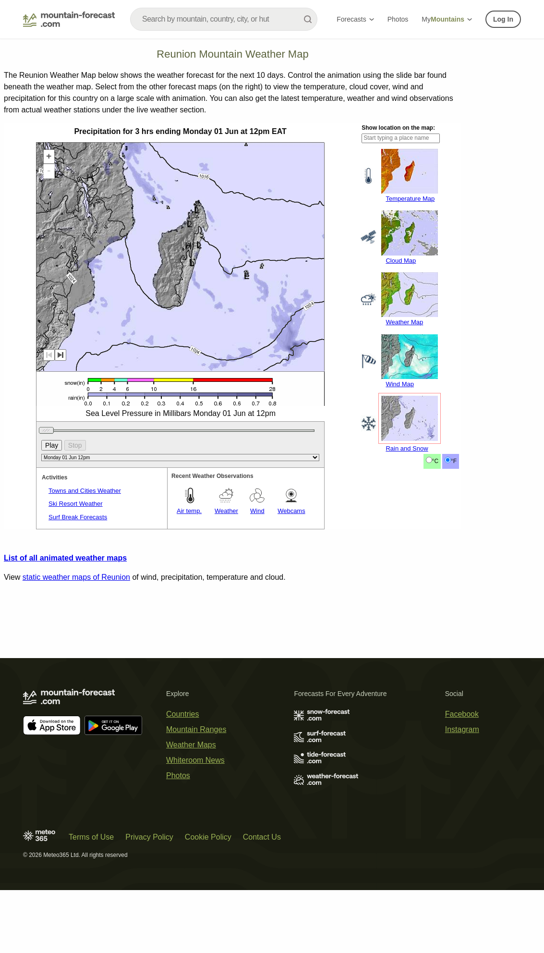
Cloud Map (401, 388)
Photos (398, 19)
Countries (182, 777)
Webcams (291, 638)
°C (435, 589)
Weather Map (404, 449)
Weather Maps (191, 808)
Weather (226, 638)
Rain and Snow (407, 576)
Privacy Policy (149, 900)
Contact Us (262, 900)
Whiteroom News (195, 823)
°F (454, 589)
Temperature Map (410, 326)
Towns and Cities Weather (84, 618)
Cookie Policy (208, 900)
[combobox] (223, 19)
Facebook (462, 777)
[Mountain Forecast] (69, 19)
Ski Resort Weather (75, 631)
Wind (257, 638)
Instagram (462, 792)
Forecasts (355, 19)
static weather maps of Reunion (76, 705)
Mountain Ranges (196, 792)
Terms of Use (91, 900)
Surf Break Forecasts (77, 644)
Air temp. (189, 638)
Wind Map (400, 511)
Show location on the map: (398, 255)
